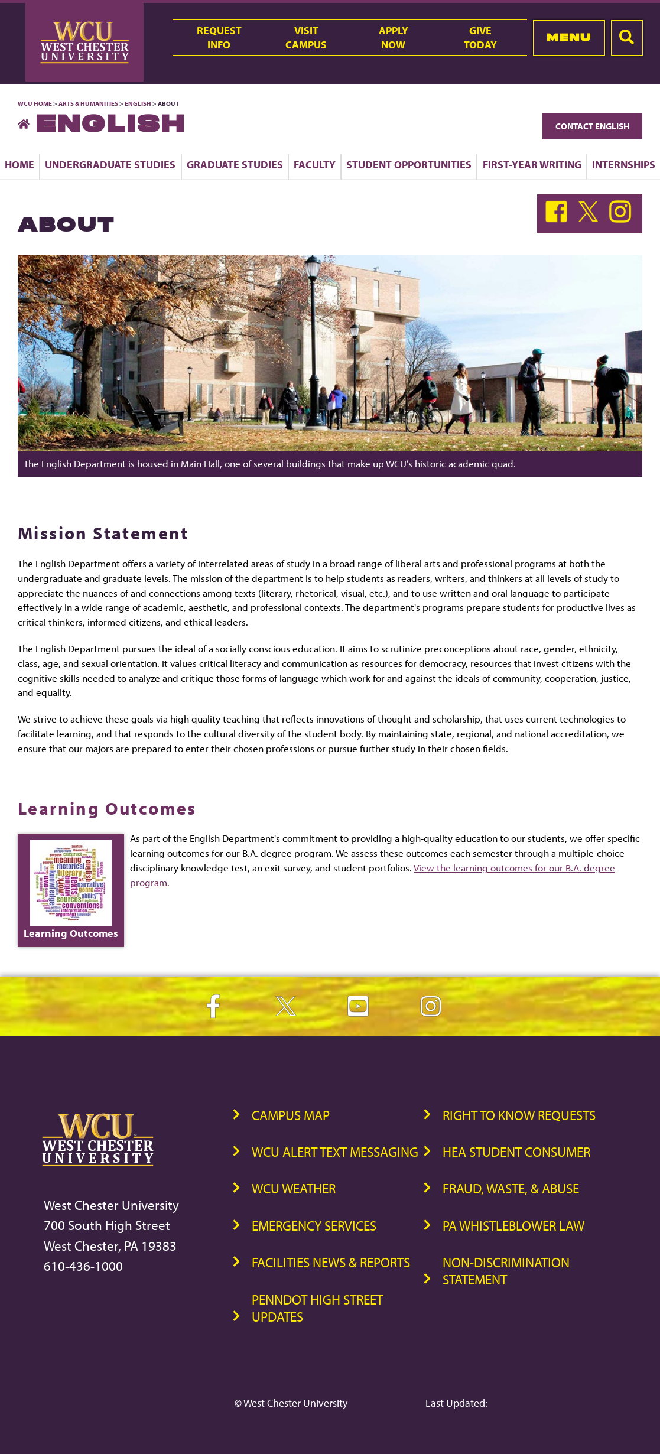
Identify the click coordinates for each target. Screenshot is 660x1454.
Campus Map (291, 1115)
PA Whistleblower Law (513, 1225)
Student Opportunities (409, 164)
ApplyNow (393, 37)
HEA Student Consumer (516, 1151)
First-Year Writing (532, 164)
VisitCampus (306, 37)
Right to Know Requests (519, 1115)
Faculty (315, 164)
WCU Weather (294, 1188)
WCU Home (35, 103)
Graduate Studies (235, 164)
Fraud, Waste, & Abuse (511, 1188)
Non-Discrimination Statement (506, 1271)
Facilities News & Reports (331, 1262)
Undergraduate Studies (110, 164)
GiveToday (480, 37)
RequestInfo (219, 37)
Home (19, 164)
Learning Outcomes (107, 808)
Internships (623, 164)
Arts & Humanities (88, 103)
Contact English (592, 126)
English (138, 103)
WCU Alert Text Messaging (335, 1151)
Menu (569, 37)
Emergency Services (314, 1225)
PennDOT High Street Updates (317, 1308)
